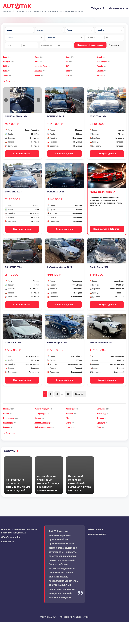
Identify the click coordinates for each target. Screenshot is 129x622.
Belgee (99, 75)
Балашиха (101, 409)
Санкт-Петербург (42, 409)
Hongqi (37, 75)
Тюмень (100, 418)
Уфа (67, 418)
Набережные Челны (43, 427)
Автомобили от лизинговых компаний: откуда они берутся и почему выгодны (48, 483)
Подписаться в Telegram (106, 229)
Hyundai (100, 71)
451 (68, 394)
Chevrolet (38, 71)
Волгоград (101, 414)
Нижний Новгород (42, 423)
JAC (67, 66)
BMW (5, 71)
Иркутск (69, 427)
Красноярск (8, 423)
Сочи (99, 427)
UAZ (67, 75)
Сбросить (113, 45)
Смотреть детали (22, 153)
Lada (5, 57)
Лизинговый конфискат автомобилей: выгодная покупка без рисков (79, 483)
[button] (8, 81)
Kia (67, 62)
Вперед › (80, 394)
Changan (6, 62)
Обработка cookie (10, 537)
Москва (6, 409)
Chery (37, 57)
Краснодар (70, 409)
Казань (6, 414)
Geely (68, 57)
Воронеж (69, 414)
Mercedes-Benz (41, 66)
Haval (37, 62)
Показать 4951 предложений (90, 45)
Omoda (100, 66)
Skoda (5, 75)
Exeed (99, 57)
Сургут (68, 423)
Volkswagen (102, 62)
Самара (38, 418)
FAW (5, 66)
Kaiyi (68, 71)
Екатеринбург (40, 414)
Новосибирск (8, 418)
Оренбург (101, 423)
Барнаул (6, 427)
